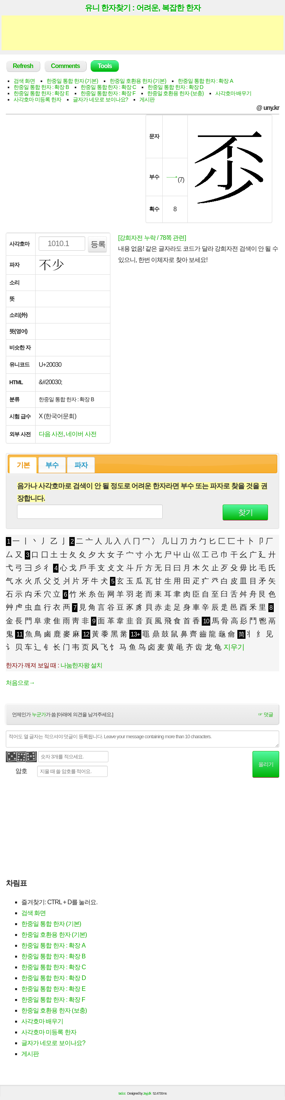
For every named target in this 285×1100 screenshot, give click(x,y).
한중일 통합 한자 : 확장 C (108, 87)
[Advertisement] (142, 32)
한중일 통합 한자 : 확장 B (41, 87)
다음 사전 (51, 434)
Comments (65, 66)
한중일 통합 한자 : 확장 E (41, 93)
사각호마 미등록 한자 (37, 99)
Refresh (23, 66)
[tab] (23, 465)
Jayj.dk (147, 1093)
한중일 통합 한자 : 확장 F (108, 93)
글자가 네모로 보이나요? (100, 99)
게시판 (147, 99)
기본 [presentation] (23, 465)
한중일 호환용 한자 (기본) (138, 81)
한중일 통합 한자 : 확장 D (175, 87)
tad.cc (121, 1093)
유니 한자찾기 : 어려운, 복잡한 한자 (143, 7)
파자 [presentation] (81, 465)
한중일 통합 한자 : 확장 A (205, 81)
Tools (105, 66)
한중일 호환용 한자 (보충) (175, 93)
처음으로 (20, 682)
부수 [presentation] (51, 465)
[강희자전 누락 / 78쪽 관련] (152, 237)
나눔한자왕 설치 (81, 665)
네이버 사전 (81, 434)
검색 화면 (24, 81)
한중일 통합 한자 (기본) (72, 81)
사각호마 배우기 (233, 93)
